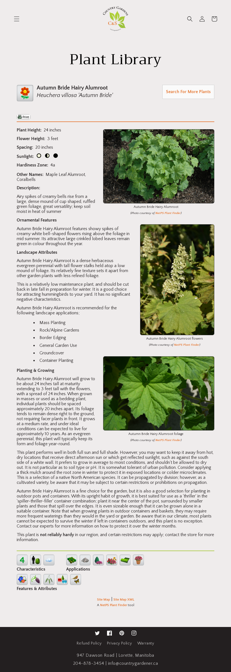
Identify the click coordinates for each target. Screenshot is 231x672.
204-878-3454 (88, 663)
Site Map (103, 599)
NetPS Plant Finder (168, 213)
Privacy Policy (119, 643)
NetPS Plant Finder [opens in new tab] (113, 605)
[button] (17, 19)
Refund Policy (89, 643)
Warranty (145, 643)
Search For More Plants (188, 91)
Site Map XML (123, 599)
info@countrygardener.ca (133, 663)
